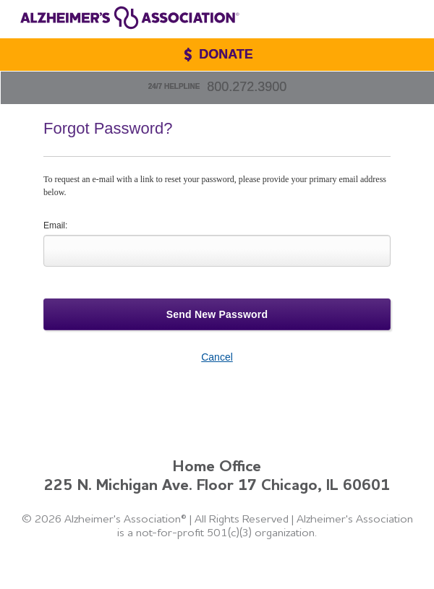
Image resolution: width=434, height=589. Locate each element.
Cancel (217, 357)
